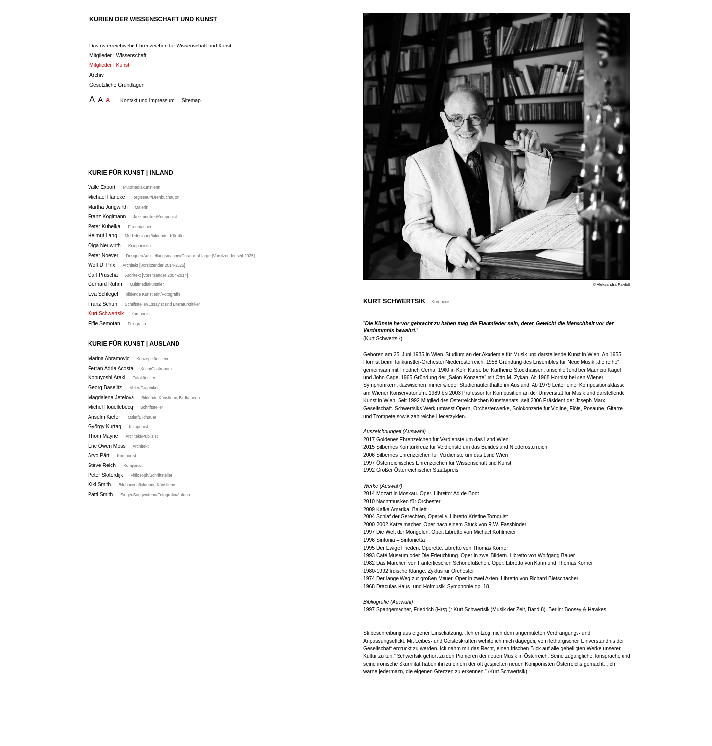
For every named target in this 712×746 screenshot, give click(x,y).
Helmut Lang (136, 235)
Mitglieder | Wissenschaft (117, 55)
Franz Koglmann (132, 216)
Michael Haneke (133, 197)
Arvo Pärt (112, 455)
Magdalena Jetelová (144, 397)
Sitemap (191, 100)
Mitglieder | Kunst (109, 65)
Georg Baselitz (123, 387)
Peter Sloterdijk (130, 475)
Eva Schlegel (134, 294)
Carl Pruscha (138, 275)
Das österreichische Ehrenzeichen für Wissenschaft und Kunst (160, 45)
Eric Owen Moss (118, 446)
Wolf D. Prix (136, 265)
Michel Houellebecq (125, 407)
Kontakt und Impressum (147, 100)
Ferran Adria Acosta (130, 368)
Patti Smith (139, 494)
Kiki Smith (131, 484)
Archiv (96, 75)
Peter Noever (171, 255)
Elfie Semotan (117, 323)
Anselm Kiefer (122, 417)
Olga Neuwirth (119, 245)
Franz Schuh (144, 304)
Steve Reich (115, 465)
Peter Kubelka (120, 226)
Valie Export (124, 187)
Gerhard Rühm (126, 284)
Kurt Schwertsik (119, 313)
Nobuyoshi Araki (121, 377)
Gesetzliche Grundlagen (116, 85)
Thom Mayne (123, 436)
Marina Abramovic (128, 358)
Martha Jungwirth (118, 207)
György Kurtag (118, 426)
